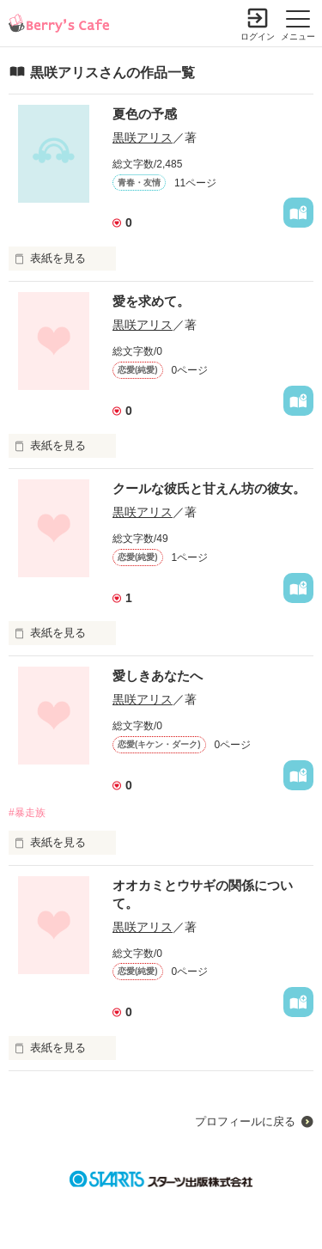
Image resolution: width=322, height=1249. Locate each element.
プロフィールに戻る (245, 1121)
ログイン (257, 36)
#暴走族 (27, 813)
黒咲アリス (142, 137)
